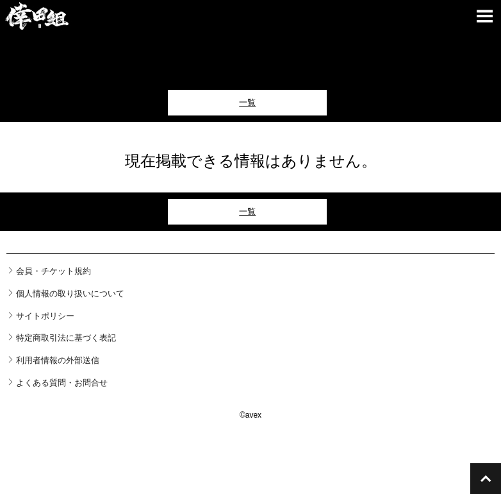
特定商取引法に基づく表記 (66, 338)
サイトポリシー (45, 316)
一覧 (247, 102)
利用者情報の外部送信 (57, 360)
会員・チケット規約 (53, 271)
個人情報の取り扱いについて (70, 293)
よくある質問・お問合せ (62, 383)
